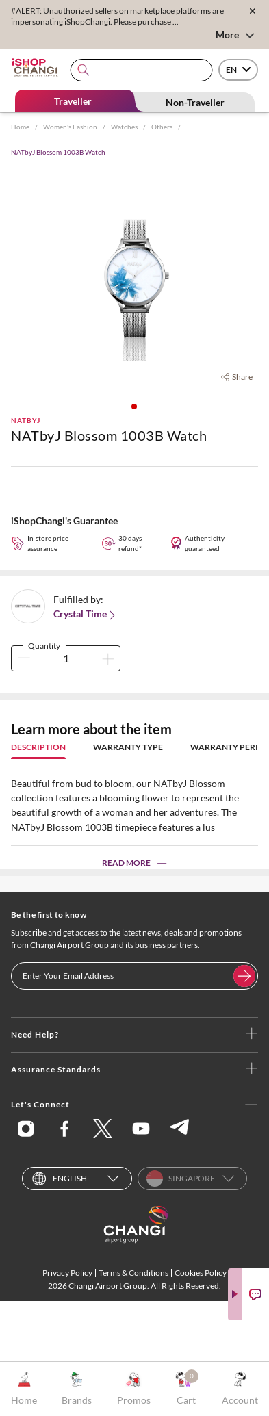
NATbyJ (25, 420)
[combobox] (141, 70)
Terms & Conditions (133, 1272)
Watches (124, 127)
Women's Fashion (70, 127)
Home (20, 127)
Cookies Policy (201, 1272)
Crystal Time (85, 614)
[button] (134, 406)
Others (161, 127)
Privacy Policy (67, 1272)
